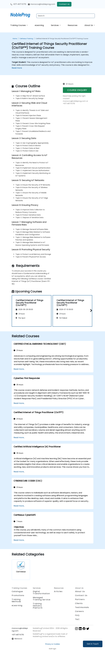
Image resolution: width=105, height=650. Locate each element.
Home (15, 39)
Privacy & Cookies (52, 644)
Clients (79, 603)
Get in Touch (93, 644)
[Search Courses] (65, 16)
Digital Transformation (41, 592)
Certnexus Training (26, 39)
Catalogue (17, 591)
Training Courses (18, 25)
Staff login (52, 649)
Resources (72, 25)
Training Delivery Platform (38, 605)
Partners (80, 599)
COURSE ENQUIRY (77, 90)
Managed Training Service (42, 598)
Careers (79, 611)
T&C (77, 619)
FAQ (77, 615)
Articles (58, 591)
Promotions (18, 595)
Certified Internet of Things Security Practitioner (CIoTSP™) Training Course (62, 39)
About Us (88, 25)
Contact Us (64, 4)
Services (55, 25)
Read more (17, 68)
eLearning (39, 25)
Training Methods (16, 600)
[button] (90, 310)
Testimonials (82, 607)
